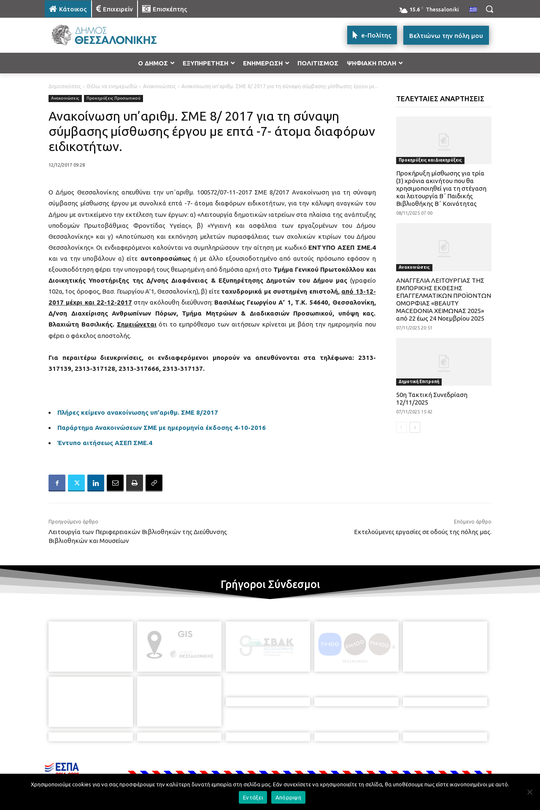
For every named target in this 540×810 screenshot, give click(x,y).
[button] (489, 9)
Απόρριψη (288, 797)
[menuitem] (473, 10)
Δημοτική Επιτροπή (419, 381)
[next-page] (415, 427)
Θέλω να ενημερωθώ (112, 86)
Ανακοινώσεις (159, 86)
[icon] (328, 764)
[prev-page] (401, 427)
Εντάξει (253, 797)
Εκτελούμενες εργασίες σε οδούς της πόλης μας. (422, 531)
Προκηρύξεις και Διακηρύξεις (430, 160)
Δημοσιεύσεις (65, 86)
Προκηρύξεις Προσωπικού (113, 98)
